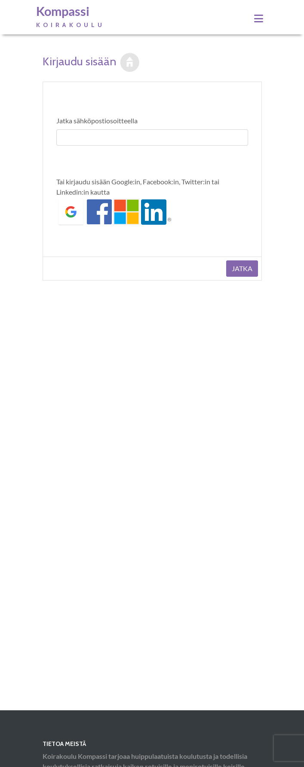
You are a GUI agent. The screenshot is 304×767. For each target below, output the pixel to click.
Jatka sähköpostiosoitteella (97, 120)
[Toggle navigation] (258, 18)
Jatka (242, 268)
